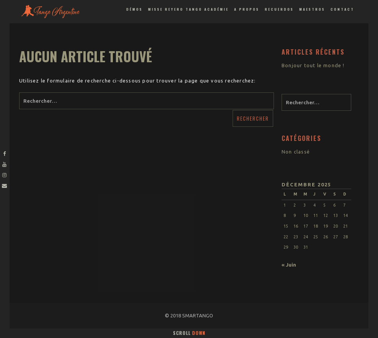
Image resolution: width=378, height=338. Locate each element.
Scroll (189, 333)
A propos (246, 9)
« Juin (289, 264)
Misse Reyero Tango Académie (188, 9)
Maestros (312, 9)
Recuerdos (279, 9)
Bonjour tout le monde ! (313, 65)
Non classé (296, 151)
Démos (134, 9)
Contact (342, 9)
